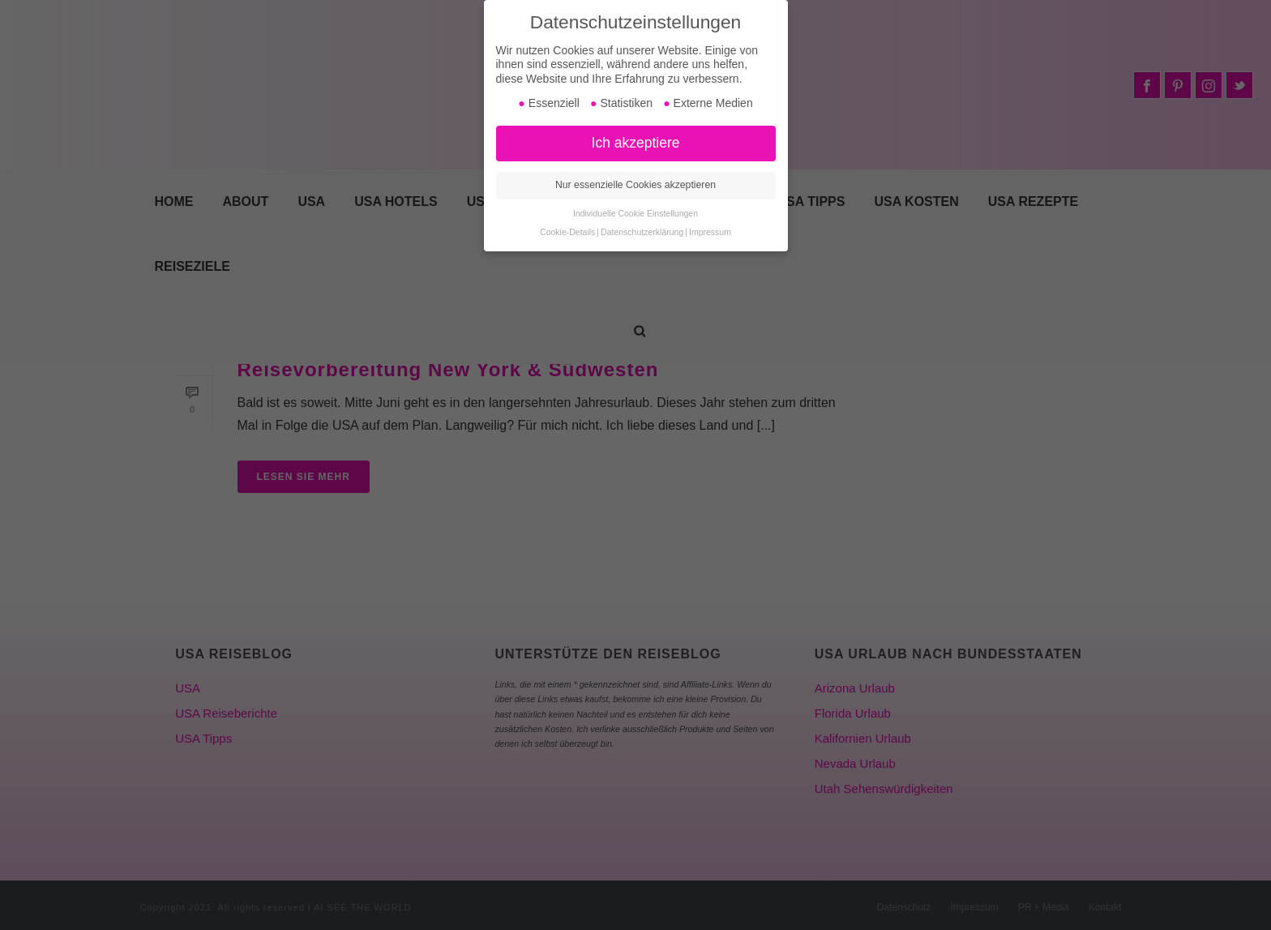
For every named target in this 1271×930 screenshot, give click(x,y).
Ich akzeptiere (636, 143)
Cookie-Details (567, 232)
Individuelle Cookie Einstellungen (635, 213)
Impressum (710, 232)
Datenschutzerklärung (642, 232)
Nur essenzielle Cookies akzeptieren (635, 185)
